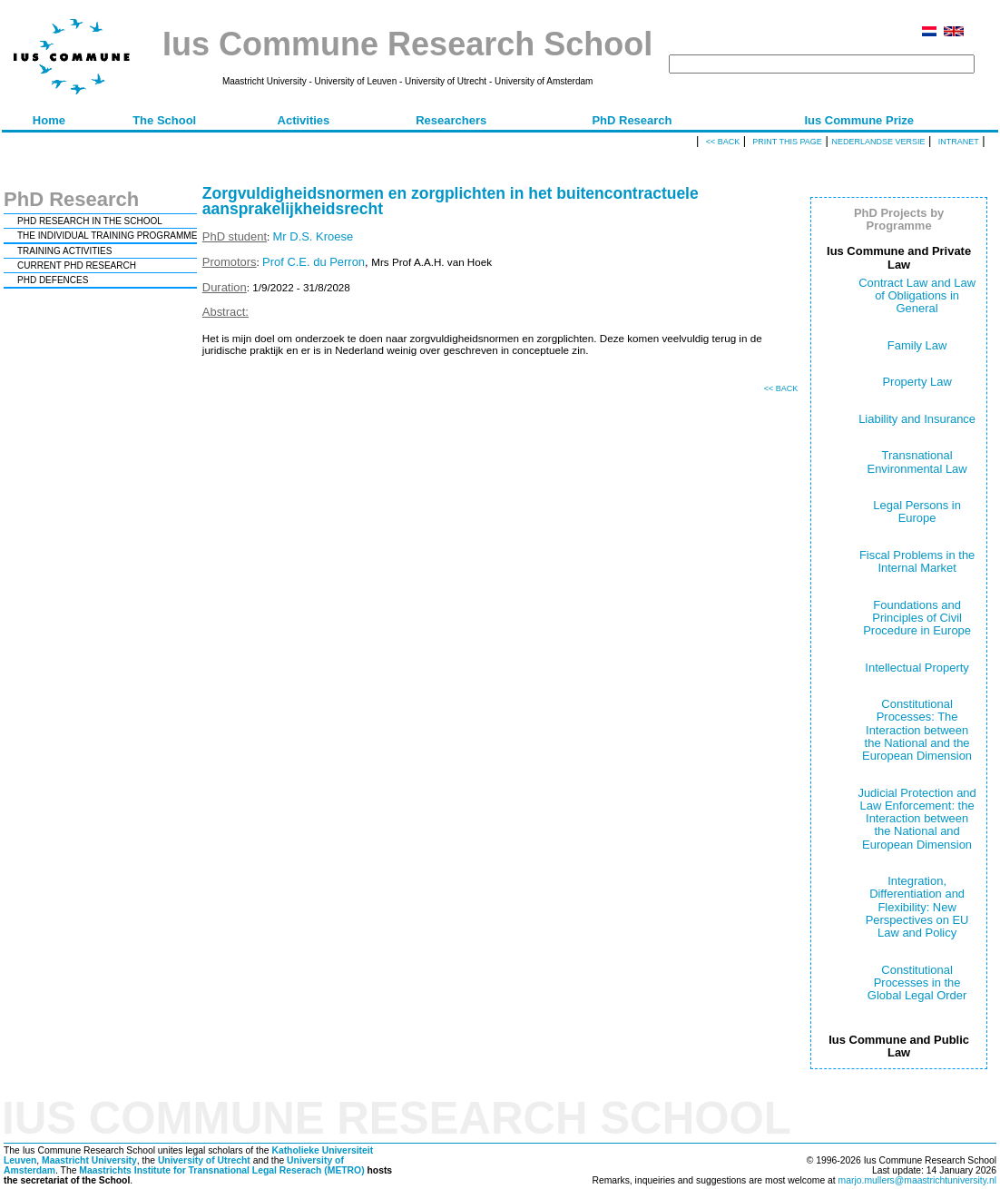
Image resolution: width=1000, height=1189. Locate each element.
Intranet (958, 141)
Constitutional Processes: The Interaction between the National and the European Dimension (917, 729)
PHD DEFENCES (52, 280)
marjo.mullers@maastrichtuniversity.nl (917, 1180)
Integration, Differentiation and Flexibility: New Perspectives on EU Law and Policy (917, 906)
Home (49, 120)
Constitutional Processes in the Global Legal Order (917, 983)
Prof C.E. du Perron (313, 262)
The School (164, 120)
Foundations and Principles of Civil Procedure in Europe (917, 618)
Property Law (916, 381)
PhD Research (632, 120)
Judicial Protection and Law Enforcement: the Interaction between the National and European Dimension (916, 818)
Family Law (917, 345)
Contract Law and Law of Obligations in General (916, 296)
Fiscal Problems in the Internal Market (917, 561)
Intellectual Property (916, 667)
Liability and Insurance (916, 419)
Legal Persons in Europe (917, 511)
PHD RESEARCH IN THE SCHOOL (89, 221)
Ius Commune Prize (859, 120)
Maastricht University (89, 1160)
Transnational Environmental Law (917, 461)
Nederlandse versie (878, 141)
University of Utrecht (204, 1160)
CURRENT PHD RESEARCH (76, 265)
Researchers (451, 120)
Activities (304, 120)
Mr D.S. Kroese (313, 236)
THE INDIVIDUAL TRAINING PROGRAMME (107, 236)
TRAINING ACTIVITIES (64, 251)
